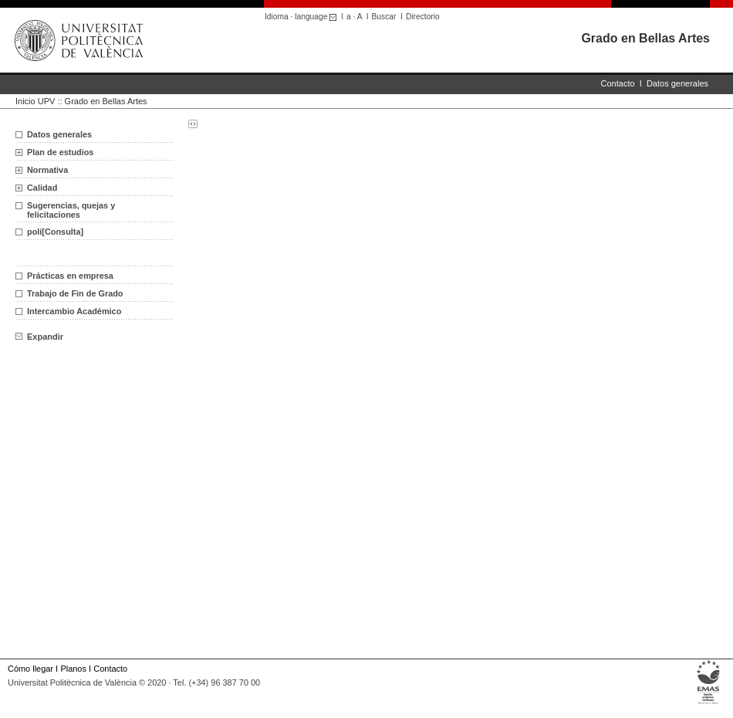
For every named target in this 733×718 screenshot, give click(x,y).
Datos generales (677, 83)
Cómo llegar (30, 668)
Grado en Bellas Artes (645, 38)
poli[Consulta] (55, 231)
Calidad (42, 187)
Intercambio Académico (74, 311)
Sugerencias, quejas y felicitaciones (71, 210)
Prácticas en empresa (70, 275)
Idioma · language (303, 16)
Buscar (384, 16)
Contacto (618, 83)
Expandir (39, 336)
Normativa (47, 169)
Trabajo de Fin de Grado (75, 293)
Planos (73, 668)
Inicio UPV (35, 101)
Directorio (423, 16)
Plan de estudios (60, 152)
